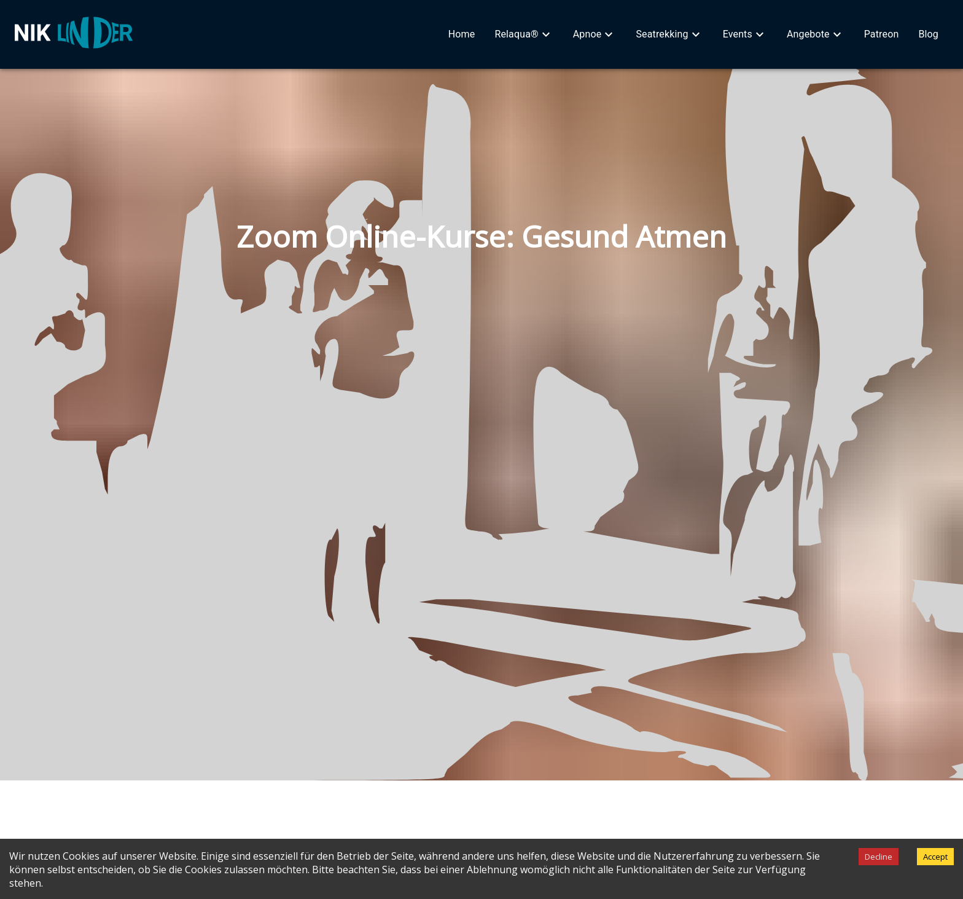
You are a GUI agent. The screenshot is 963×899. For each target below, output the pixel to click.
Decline (878, 856)
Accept (935, 856)
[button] (462, 34)
